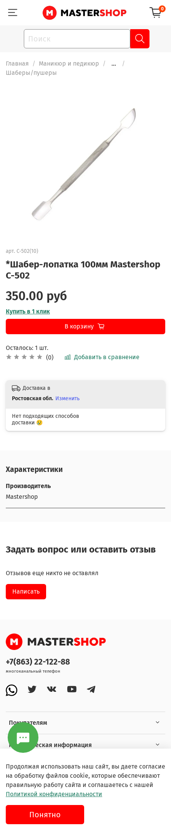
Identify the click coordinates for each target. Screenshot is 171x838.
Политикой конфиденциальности (54, 794)
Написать (26, 591)
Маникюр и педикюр (69, 63)
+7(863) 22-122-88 (38, 662)
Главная (17, 63)
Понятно (45, 814)
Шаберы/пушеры (31, 72)
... (113, 63)
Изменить (67, 398)
